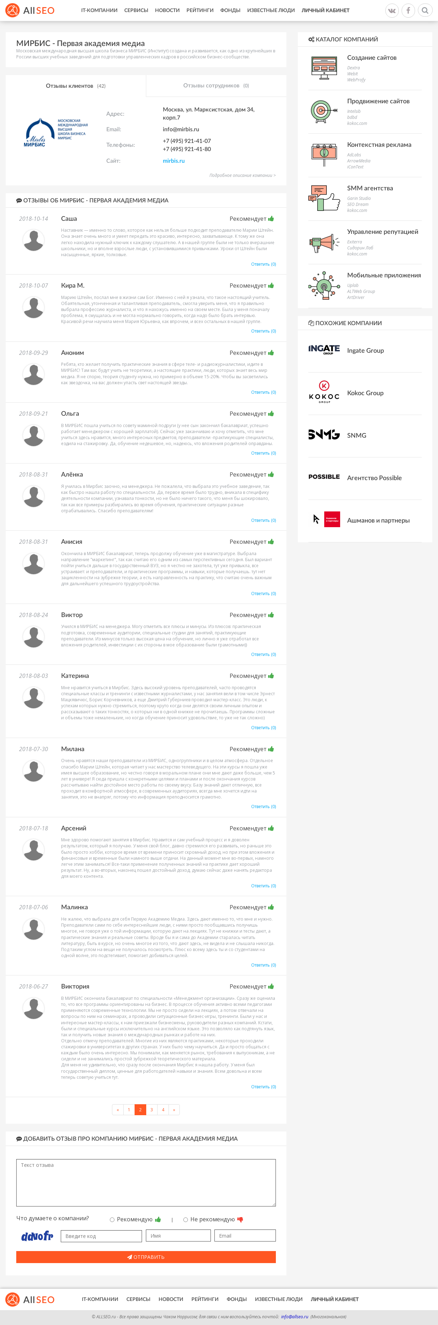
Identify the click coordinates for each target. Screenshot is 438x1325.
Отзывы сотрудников (216, 86)
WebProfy (356, 80)
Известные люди (271, 10)
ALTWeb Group (361, 291)
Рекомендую (135, 1219)
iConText (355, 167)
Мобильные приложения (384, 275)
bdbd (352, 117)
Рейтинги (200, 10)
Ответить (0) (263, 264)
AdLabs (354, 155)
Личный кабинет (325, 10)
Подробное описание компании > (242, 175)
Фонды (230, 10)
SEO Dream (357, 204)
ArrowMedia (359, 161)
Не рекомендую (213, 1219)
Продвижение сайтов (378, 101)
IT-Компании (99, 10)
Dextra (353, 68)
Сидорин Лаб (360, 248)
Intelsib (354, 111)
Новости (167, 10)
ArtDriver (356, 297)
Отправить (146, 1257)
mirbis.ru (174, 161)
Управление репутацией (382, 232)
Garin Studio (359, 198)
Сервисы (136, 10)
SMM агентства (370, 188)
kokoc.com (357, 123)
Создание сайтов (372, 58)
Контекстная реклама (379, 145)
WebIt (352, 74)
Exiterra (354, 242)
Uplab (353, 285)
